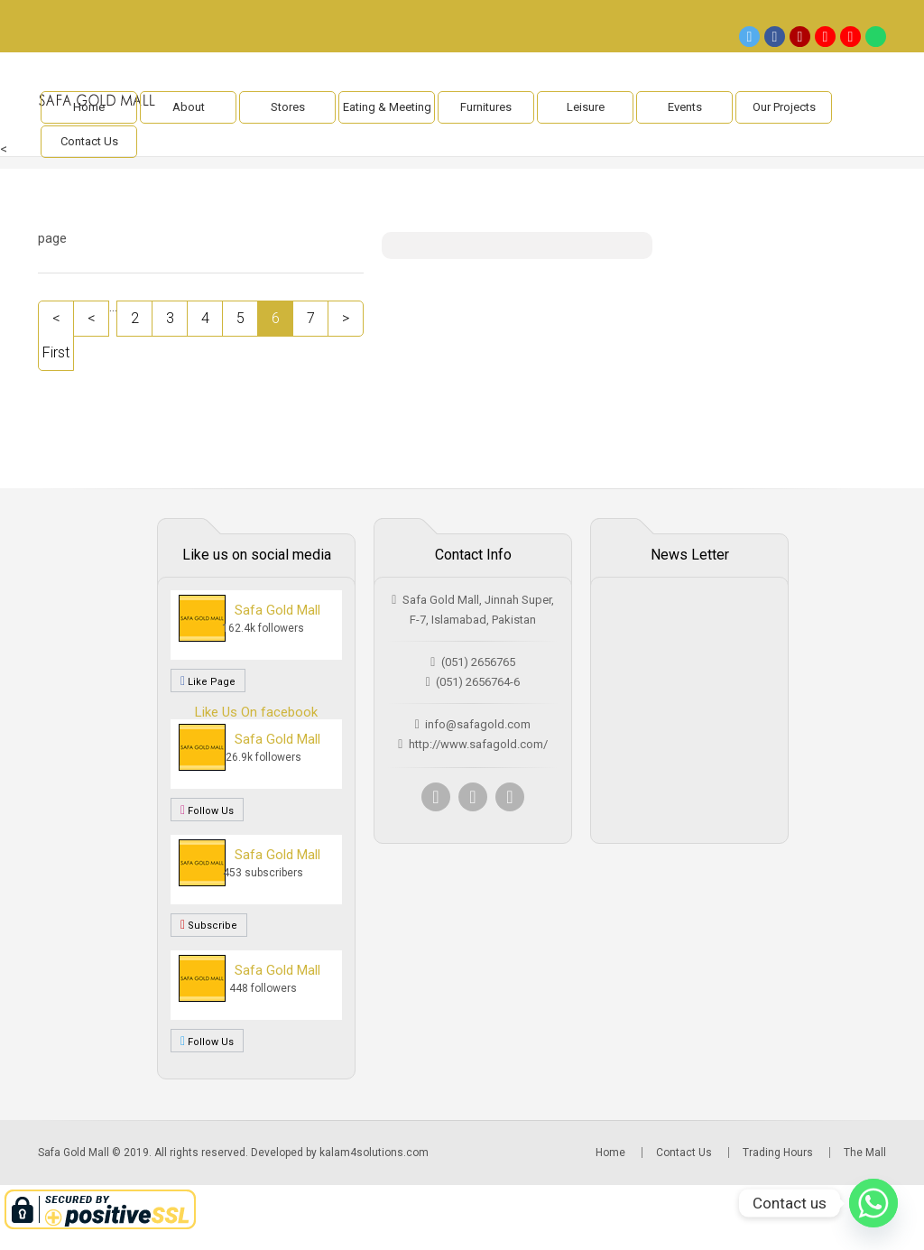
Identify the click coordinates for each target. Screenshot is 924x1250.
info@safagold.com (478, 724)
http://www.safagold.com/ (478, 744)
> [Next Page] (345, 318)
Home (89, 107)
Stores (288, 107)
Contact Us (89, 141)
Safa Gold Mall (277, 610)
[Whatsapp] (873, 1203)
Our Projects (784, 107)
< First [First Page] (55, 335)
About (188, 107)
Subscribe (208, 925)
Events (685, 107)
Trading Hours (778, 1152)
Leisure (586, 107)
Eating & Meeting (387, 107)
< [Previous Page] (92, 318)
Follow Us (207, 809)
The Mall (865, 1152)
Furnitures (486, 107)
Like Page (208, 680)
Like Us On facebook (256, 712)
